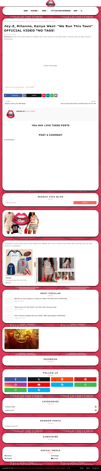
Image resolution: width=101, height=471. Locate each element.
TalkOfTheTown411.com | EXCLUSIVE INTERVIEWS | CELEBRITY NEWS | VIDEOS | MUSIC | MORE (42, 468)
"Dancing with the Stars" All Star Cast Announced (35, 307)
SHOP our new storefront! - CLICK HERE (19, 87)
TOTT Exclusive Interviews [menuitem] (60, 11)
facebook (8, 456)
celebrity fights (51, 407)
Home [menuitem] (26, 11)
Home (3, 3)
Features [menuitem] (34, 11)
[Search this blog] (39, 202)
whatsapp (55, 456)
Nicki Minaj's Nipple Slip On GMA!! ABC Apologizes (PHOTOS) (39, 315)
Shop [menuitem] (75, 11)
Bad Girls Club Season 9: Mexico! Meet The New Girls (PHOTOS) (40, 298)
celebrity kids (51, 410)
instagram (9, 458)
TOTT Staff (30, 111)
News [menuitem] (44, 11)
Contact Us (95, 468)
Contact (17, 3)
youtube (55, 458)
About (9, 3)
